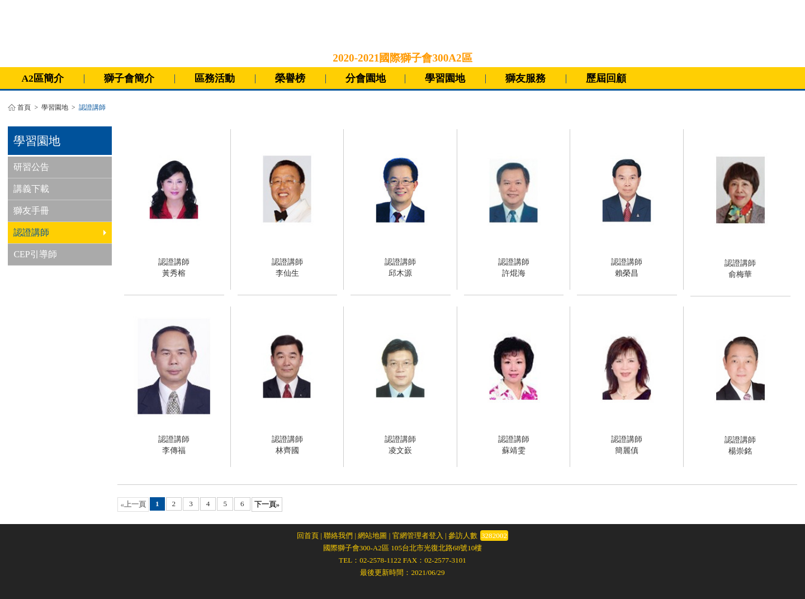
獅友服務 (525, 78)
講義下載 (31, 189)
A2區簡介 (42, 78)
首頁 (24, 107)
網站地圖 (372, 535)
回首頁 (308, 535)
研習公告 (31, 167)
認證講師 (59, 232)
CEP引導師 (34, 254)
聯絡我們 (338, 535)
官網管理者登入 (417, 535)
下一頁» (267, 504)
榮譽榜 (290, 78)
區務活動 (215, 78)
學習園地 (445, 78)
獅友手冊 (31, 210)
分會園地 (365, 78)
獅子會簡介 (129, 78)
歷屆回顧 (606, 78)
